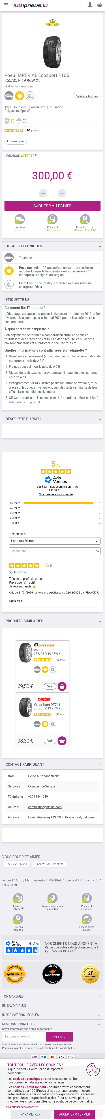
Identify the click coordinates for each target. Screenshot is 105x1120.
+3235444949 (38, 796)
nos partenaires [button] (61, 1090)
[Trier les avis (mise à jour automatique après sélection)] (55, 541)
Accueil (8, 880)
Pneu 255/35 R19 (16, 864)
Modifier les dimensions (18, 86)
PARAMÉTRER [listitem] (31, 1114)
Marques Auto (35, 880)
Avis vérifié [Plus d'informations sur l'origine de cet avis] (19, 572)
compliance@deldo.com (45, 807)
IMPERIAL (55, 880)
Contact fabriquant (25, 764)
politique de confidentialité (74, 1101)
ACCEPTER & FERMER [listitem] (74, 1114)
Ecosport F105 (75, 880)
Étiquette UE (17, 300)
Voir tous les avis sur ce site (56, 494)
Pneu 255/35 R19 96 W (49, 864)
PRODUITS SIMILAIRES (24, 621)
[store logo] (30, 6)
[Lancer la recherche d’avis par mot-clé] (97, 551)
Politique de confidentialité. (60, 1048)
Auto (19, 880)
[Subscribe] (59, 1037)
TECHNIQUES (24, 246)
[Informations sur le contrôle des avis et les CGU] (76, 487)
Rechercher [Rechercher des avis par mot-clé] (52, 551)
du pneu (23, 419)
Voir (50, 686)
